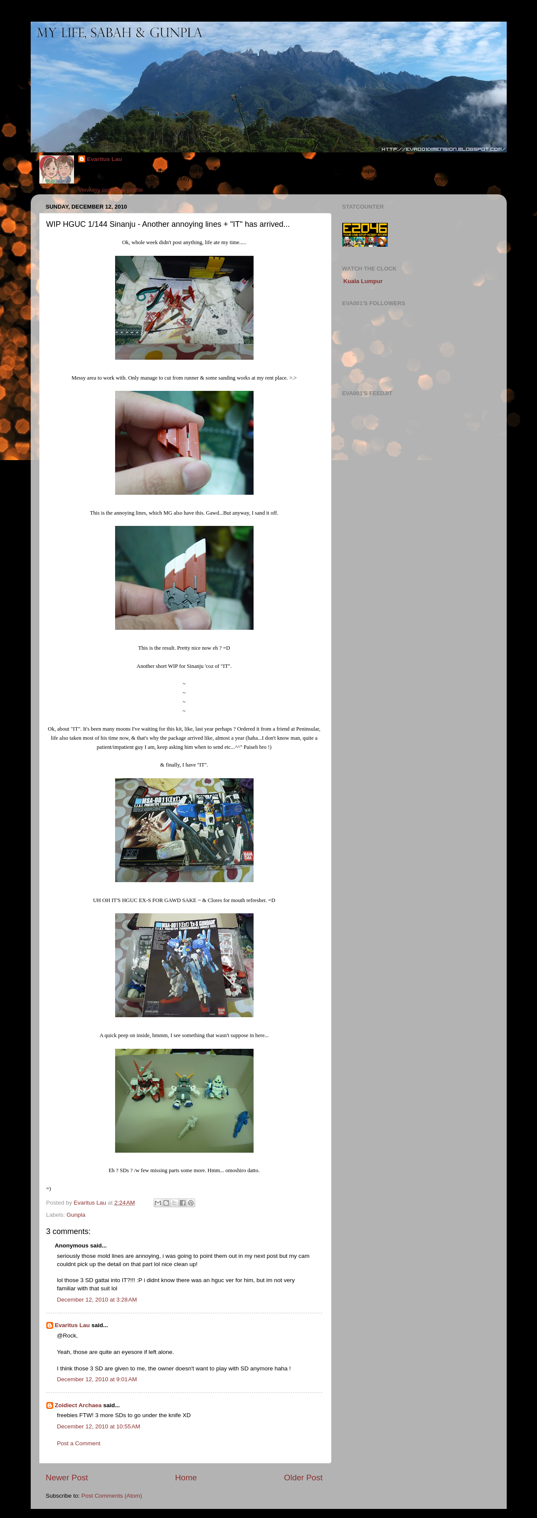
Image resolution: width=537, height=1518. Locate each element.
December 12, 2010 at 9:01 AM (97, 1379)
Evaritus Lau (104, 159)
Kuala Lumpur (363, 281)
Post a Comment (79, 1443)
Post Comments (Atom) (111, 1495)
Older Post (303, 1477)
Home (186, 1477)
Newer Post (67, 1477)
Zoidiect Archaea (78, 1405)
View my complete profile (110, 190)
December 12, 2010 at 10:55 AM (99, 1426)
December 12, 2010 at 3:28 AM (97, 1299)
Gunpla (76, 1215)
